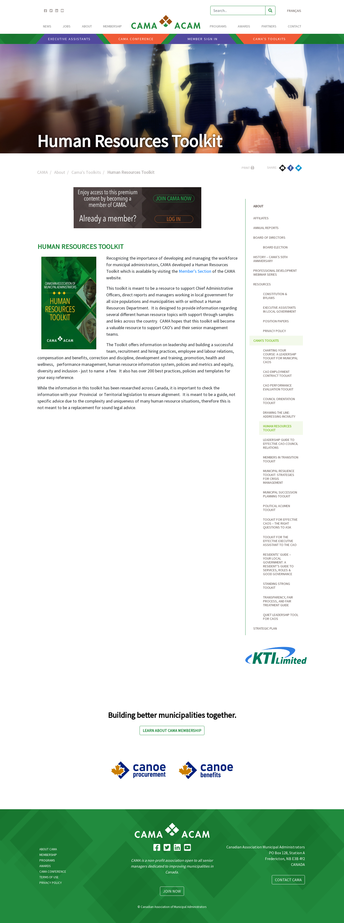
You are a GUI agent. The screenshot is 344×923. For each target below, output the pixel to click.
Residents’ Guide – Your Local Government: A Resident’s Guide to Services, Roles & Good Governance (278, 564)
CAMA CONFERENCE (136, 39)
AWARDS (244, 26)
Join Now (172, 891)
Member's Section (195, 271)
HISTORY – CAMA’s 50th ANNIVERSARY (270, 259)
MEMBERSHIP (112, 26)
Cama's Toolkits (86, 172)
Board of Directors (269, 237)
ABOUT (87, 26)
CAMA (42, 172)
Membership (48, 855)
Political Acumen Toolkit (276, 508)
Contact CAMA (288, 879)
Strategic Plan (265, 628)
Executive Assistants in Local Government (279, 309)
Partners (269, 26)
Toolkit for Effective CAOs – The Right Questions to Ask (280, 523)
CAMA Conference (52, 872)
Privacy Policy (274, 331)
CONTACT (294, 26)
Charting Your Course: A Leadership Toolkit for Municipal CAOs (280, 356)
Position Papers (276, 321)
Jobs (66, 26)
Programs (47, 860)
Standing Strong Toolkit (276, 585)
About (59, 172)
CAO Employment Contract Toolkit (277, 373)
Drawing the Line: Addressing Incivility (279, 414)
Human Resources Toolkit (277, 428)
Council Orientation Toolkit (279, 401)
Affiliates (261, 218)
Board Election (275, 247)
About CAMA (48, 849)
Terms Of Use (49, 877)
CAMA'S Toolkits (269, 39)
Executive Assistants (69, 39)
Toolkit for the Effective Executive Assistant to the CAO (280, 541)
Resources (262, 284)
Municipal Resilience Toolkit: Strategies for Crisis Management (278, 477)
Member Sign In (203, 39)
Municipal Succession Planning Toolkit (280, 494)
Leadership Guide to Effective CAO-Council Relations (280, 444)
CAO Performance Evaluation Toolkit (278, 387)
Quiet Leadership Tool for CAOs (280, 617)
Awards (45, 866)
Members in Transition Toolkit (280, 459)
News (47, 26)
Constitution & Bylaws (275, 296)
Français (294, 11)
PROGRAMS (218, 26)
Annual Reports (266, 228)
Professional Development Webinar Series (275, 272)
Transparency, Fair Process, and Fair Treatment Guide (278, 601)
